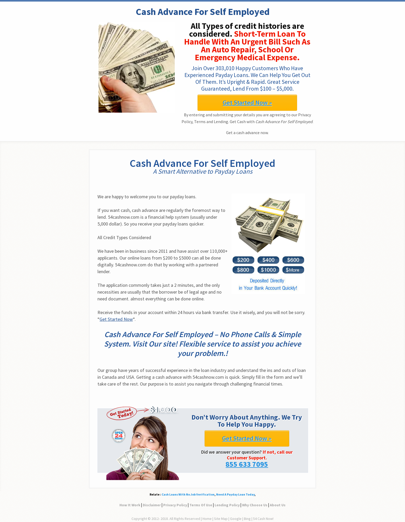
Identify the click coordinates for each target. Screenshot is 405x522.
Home (207, 518)
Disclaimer (152, 505)
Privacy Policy (175, 505)
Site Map (221, 518)
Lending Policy (227, 505)
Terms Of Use (200, 505)
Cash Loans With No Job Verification (188, 494)
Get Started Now (116, 319)
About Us (278, 505)
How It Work (129, 505)
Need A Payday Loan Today (235, 494)
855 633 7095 (247, 464)
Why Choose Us (254, 505)
